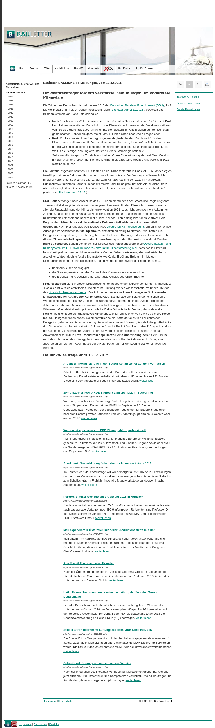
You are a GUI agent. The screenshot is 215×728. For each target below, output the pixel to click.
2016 (10, 137)
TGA (47, 68)
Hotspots (93, 68)
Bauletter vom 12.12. (72, 192)
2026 (10, 96)
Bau (22, 68)
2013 (10, 149)
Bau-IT (78, 68)
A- (198, 84)
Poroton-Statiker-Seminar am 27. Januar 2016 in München (103, 496)
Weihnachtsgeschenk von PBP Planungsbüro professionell (104, 430)
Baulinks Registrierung (189, 103)
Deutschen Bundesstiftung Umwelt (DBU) (137, 105)
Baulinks (54, 724)
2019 (10, 124)
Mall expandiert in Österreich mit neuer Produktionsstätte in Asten (109, 530)
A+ (180, 84)
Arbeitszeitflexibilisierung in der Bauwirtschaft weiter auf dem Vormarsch (114, 363)
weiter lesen (147, 380)
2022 (10, 112)
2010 (10, 161)
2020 (10, 120)
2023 (10, 108)
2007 (10, 173)
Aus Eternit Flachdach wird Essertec (88, 563)
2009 (10, 165)
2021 (10, 116)
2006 (10, 177)
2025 (10, 100)
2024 (10, 104)
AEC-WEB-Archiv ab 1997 (20, 187)
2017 (10, 133)
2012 (10, 153)
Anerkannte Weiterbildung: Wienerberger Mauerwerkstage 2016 (107, 463)
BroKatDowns (144, 68)
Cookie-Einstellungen (188, 109)
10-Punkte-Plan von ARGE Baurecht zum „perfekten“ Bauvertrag (108, 392)
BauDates (124, 68)
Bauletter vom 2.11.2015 (127, 109)
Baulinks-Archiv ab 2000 (19, 182)
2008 (10, 169)
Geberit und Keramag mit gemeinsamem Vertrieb (97, 663)
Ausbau (34, 68)
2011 (10, 157)
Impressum (50, 701)
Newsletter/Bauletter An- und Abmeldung (23, 85)
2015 (10, 141)
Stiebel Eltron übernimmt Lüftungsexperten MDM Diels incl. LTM (107, 630)
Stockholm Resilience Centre (67, 292)
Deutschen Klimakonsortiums (126, 226)
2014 (10, 145)
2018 (10, 129)
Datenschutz (65, 701)
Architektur (62, 68)
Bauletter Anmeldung (188, 96)
